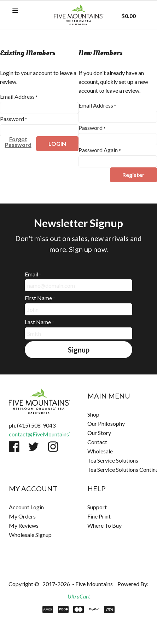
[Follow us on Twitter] (33, 446)
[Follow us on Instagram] (53, 446)
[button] (15, 11)
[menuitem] (117, 414)
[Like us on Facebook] (14, 446)
